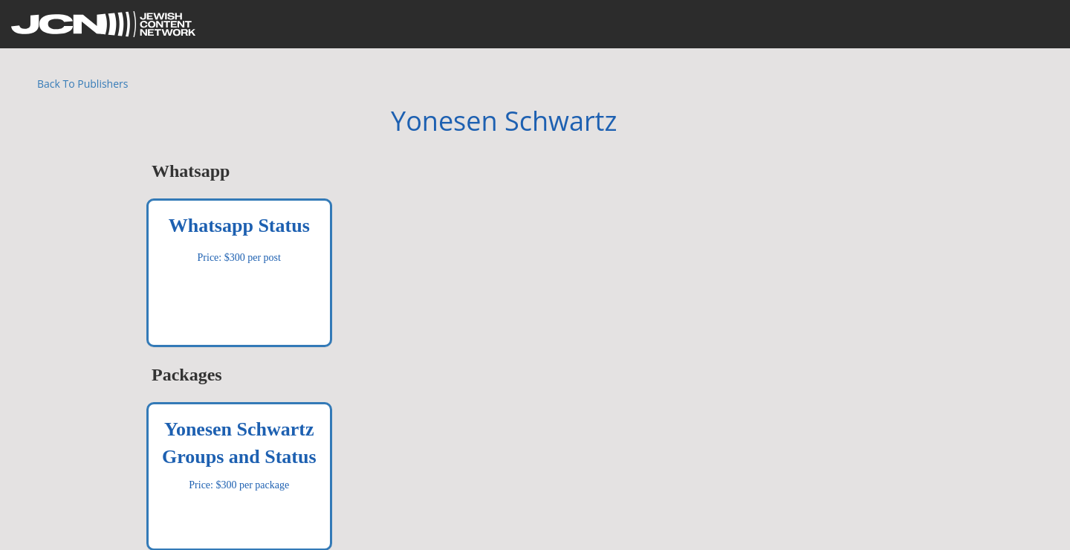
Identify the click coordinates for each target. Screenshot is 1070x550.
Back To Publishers (82, 84)
